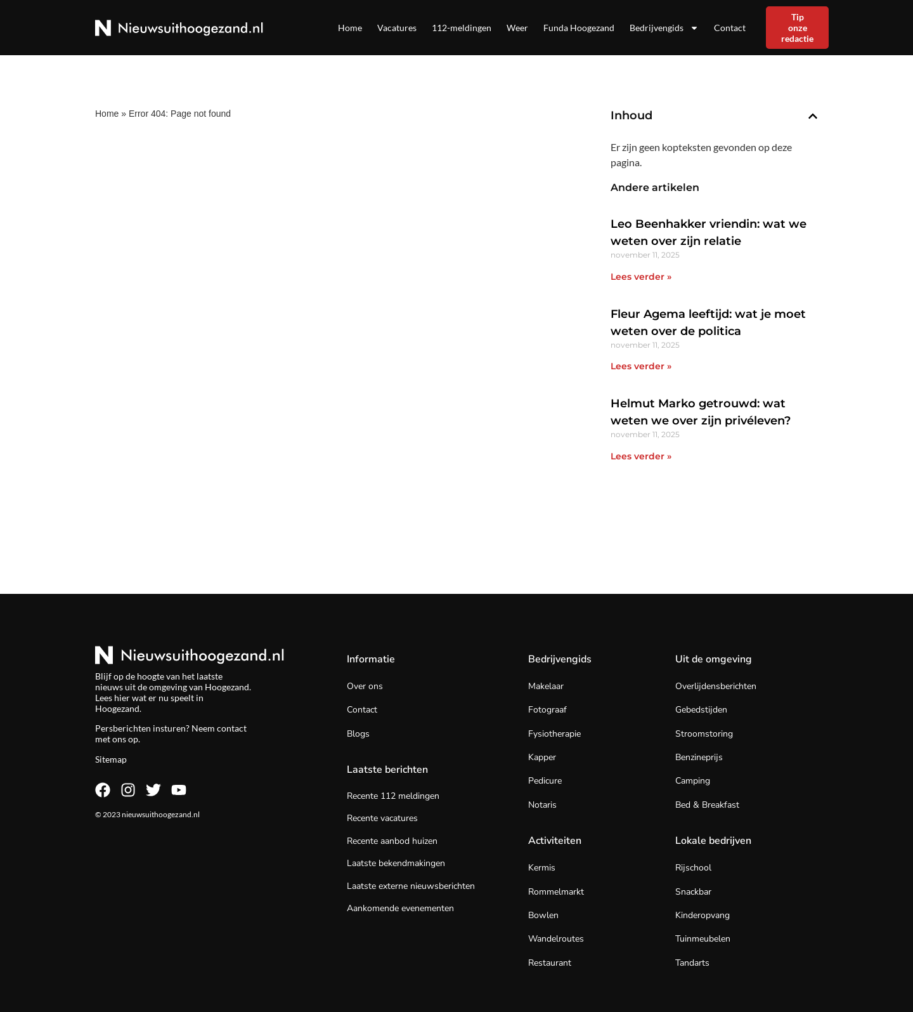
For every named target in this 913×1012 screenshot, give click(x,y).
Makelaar (546, 686)
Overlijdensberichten (715, 686)
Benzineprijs (699, 757)
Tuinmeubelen (702, 939)
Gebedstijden (701, 710)
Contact (730, 27)
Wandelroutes (556, 939)
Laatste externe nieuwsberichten (411, 886)
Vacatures (397, 27)
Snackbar (693, 892)
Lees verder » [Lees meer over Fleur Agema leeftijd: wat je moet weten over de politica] (641, 366)
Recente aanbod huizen (392, 841)
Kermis (541, 868)
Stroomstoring (704, 734)
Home (350, 27)
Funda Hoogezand (578, 27)
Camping (692, 781)
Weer (517, 27)
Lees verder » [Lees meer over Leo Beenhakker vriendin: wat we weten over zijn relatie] (641, 276)
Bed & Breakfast (707, 805)
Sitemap (111, 759)
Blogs (358, 734)
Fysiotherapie (554, 734)
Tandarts (692, 963)
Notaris (542, 805)
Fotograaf (547, 710)
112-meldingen (461, 27)
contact (232, 728)
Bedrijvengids (664, 28)
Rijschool (693, 868)
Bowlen (543, 915)
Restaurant (549, 963)
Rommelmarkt (556, 892)
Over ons (365, 686)
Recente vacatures (382, 818)
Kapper (542, 757)
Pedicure (545, 781)
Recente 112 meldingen (393, 796)
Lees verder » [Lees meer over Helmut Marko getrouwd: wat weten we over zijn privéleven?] (641, 456)
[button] (813, 116)
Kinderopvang (702, 915)
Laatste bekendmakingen (396, 863)
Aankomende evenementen (400, 908)
